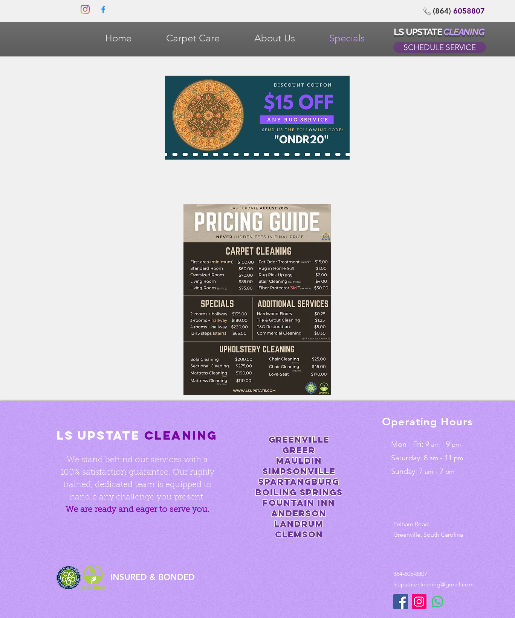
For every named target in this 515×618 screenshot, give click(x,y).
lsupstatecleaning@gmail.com (433, 584)
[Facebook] (400, 601)
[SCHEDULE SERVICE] (439, 47)
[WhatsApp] (437, 601)
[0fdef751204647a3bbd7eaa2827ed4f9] (103, 9)
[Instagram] (85, 9)
